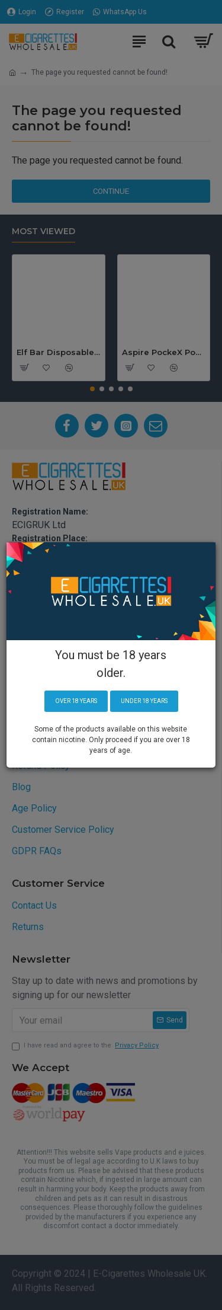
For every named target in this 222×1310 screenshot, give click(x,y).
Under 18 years (144, 701)
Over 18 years (76, 701)
